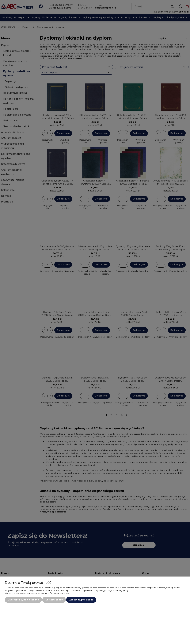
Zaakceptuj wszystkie (81, 599)
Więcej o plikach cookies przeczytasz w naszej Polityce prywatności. (37, 593)
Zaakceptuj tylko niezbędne (23, 599)
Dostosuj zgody (54, 599)
